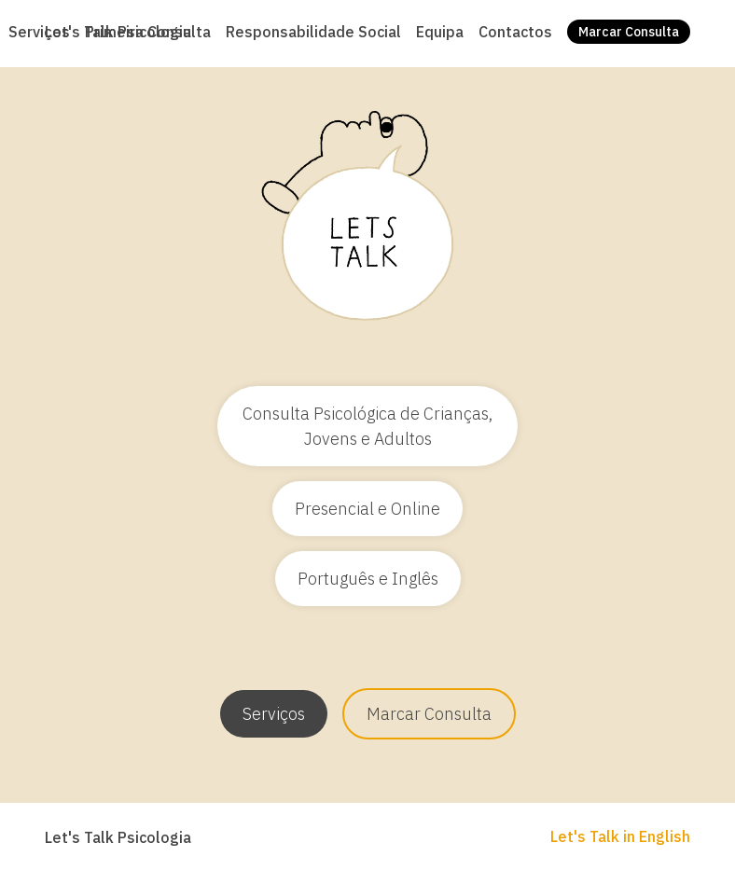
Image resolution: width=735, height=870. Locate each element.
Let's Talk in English (620, 836)
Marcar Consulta (429, 714)
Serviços (274, 714)
